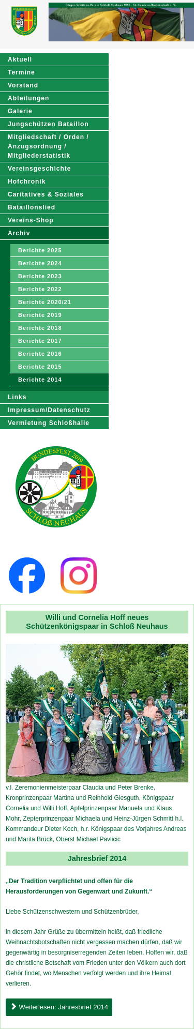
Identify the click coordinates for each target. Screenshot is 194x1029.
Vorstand (23, 85)
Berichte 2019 (40, 315)
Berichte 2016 (40, 354)
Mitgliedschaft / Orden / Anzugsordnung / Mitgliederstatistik (48, 146)
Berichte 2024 (40, 263)
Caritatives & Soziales (46, 194)
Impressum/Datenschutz (49, 410)
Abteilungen (28, 98)
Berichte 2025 (40, 250)
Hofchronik (27, 181)
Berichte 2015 (40, 367)
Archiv (19, 233)
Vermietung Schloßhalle (48, 423)
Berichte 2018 (40, 328)
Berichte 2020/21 (44, 302)
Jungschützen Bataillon (48, 124)
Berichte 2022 (40, 289)
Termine (21, 72)
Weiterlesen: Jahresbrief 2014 (59, 1007)
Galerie (20, 111)
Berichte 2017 (40, 341)
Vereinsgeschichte (39, 168)
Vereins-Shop (31, 220)
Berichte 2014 (40, 379)
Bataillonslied (31, 207)
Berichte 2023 (40, 276)
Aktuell (20, 59)
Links (17, 397)
